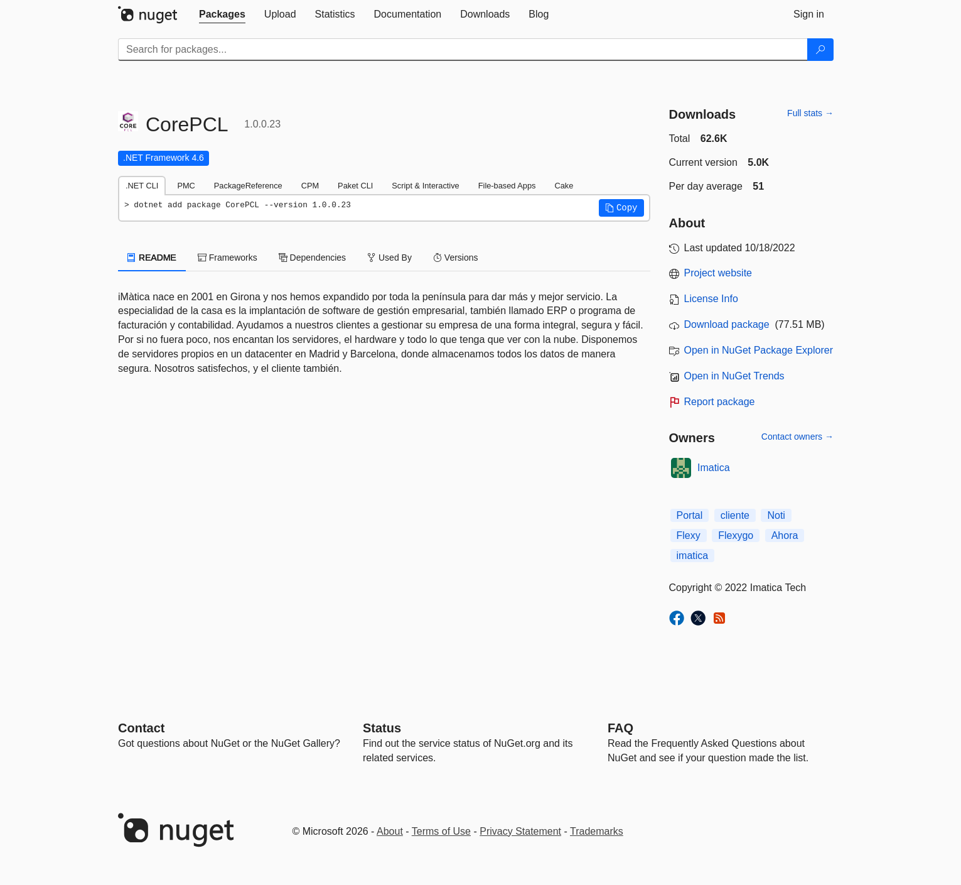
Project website (718, 273)
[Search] (820, 49)
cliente (735, 515)
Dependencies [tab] (312, 257)
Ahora (784, 535)
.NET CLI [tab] (142, 185)
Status (382, 728)
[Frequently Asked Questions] (620, 728)
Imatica (713, 467)
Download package (727, 324)
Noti (776, 515)
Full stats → (810, 113)
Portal (690, 515)
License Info (711, 298)
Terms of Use (441, 831)
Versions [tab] (455, 257)
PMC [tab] (186, 185)
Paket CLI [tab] (355, 185)
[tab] (222, 14)
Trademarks (596, 831)
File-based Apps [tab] (507, 185)
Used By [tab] (389, 257)
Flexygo (735, 535)
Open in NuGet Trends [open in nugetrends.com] (734, 376)
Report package (719, 401)
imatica (693, 555)
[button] (621, 208)
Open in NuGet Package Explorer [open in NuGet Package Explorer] (758, 350)
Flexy (689, 535)
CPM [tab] (310, 185)
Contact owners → (797, 437)
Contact (141, 728)
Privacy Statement (520, 831)
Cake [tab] (563, 185)
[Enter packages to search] (463, 49)
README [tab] (151, 257)
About (390, 831)
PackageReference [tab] (248, 185)
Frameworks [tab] (227, 257)
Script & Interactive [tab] (425, 185)
